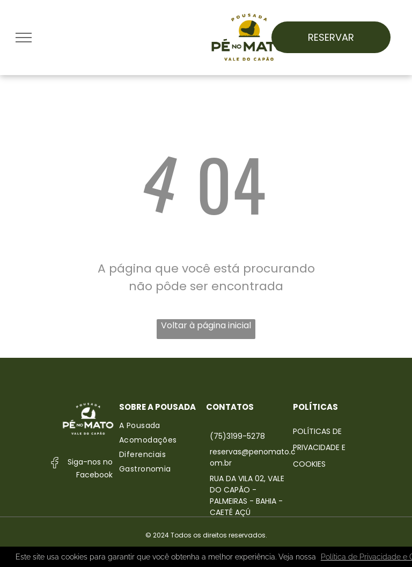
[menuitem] (162, 425)
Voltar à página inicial (206, 325)
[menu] (24, 37)
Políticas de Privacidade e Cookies (319, 448)
